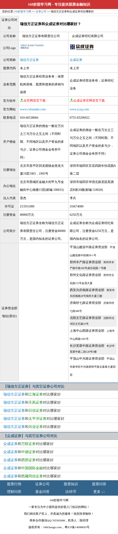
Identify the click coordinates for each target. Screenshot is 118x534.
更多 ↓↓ (99, 492)
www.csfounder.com (33, 109)
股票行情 (14, 484)
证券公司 (41, 11)
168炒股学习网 (39, 4)
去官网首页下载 (33, 100)
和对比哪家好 (32, 394)
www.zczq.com (79, 109)
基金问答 (42, 492)
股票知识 (71, 484)
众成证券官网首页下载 (87, 100)
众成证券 (76, 60)
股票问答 (99, 484)
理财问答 (14, 492)
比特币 (71, 492)
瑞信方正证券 (29, 60)
